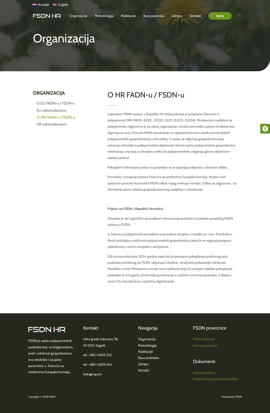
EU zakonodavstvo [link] (51, 110)
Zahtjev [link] (143, 364)
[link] (265, 129)
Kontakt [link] (143, 370)
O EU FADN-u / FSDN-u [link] (56, 103)
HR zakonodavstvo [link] (52, 124)
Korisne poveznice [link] (205, 345)
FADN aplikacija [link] (204, 339)
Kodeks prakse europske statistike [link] (216, 379)
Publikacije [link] (145, 352)
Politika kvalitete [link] (204, 373)
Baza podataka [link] (148, 358)
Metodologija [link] (147, 345)
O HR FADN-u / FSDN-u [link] (56, 117)
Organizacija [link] (147, 339)
